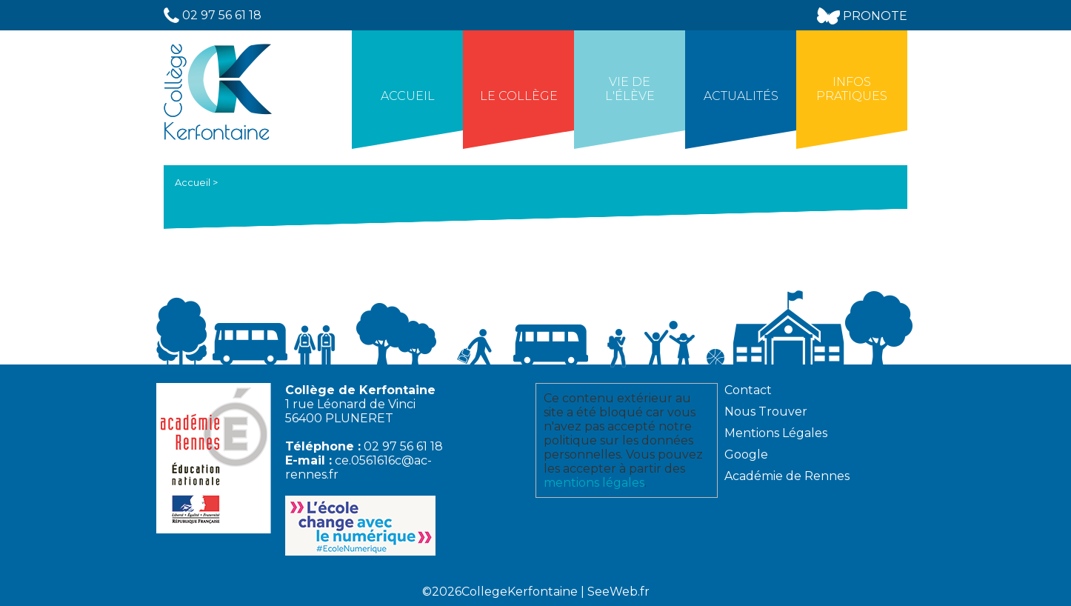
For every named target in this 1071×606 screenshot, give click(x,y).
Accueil (408, 96)
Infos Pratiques (851, 89)
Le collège (519, 96)
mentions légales (594, 483)
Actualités (741, 96)
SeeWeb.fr (618, 592)
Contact (748, 390)
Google (746, 454)
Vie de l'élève (630, 89)
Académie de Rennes (787, 476)
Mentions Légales (775, 433)
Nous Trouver (765, 411)
